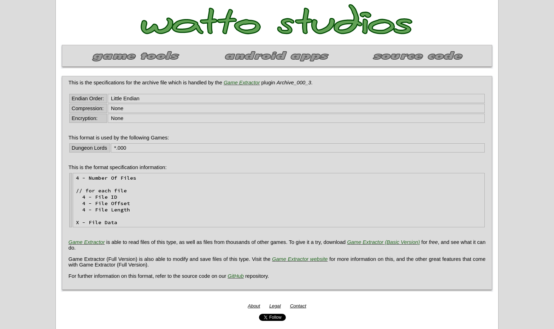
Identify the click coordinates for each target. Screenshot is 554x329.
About (254, 306)
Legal (275, 306)
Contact (298, 306)
